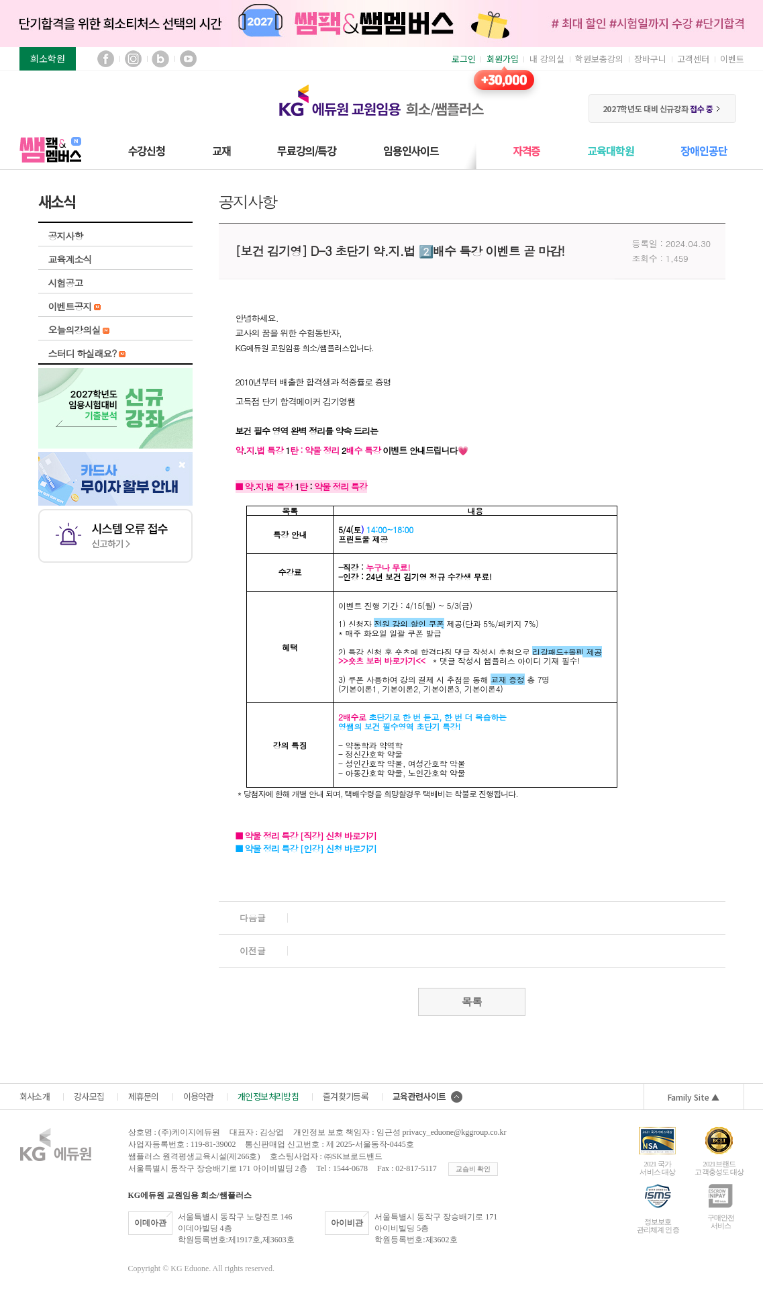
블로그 (160, 59)
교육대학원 (610, 150)
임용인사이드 (411, 150)
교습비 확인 (473, 1168)
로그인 (464, 58)
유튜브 (188, 59)
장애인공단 (703, 150)
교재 (221, 150)
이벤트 (732, 58)
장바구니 (650, 58)
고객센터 (693, 58)
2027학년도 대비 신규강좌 (662, 108)
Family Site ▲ (693, 1097)
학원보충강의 (599, 58)
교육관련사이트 (427, 1096)
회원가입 (503, 58)
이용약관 (198, 1096)
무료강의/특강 (306, 150)
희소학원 (47, 58)
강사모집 (89, 1096)
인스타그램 (133, 59)
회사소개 (34, 1096)
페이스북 (105, 59)
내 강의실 (546, 58)
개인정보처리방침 (268, 1096)
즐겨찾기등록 (345, 1096)
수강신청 (146, 150)
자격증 (526, 150)
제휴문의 (143, 1096)
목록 (472, 1001)
